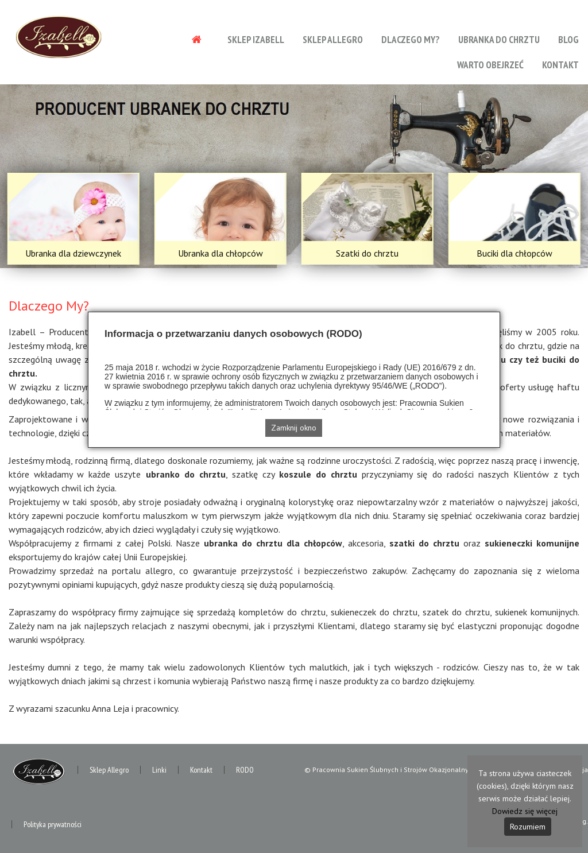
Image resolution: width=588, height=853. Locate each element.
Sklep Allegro (333, 39)
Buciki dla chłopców (514, 253)
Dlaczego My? (410, 39)
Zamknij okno (293, 427)
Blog (568, 39)
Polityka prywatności (53, 824)
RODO (245, 770)
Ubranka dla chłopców (220, 253)
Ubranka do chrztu (499, 39)
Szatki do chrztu (367, 253)
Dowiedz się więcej (525, 811)
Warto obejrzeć (490, 65)
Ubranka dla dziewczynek (73, 253)
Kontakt (560, 65)
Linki (159, 770)
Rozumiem (528, 826)
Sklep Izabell (255, 39)
